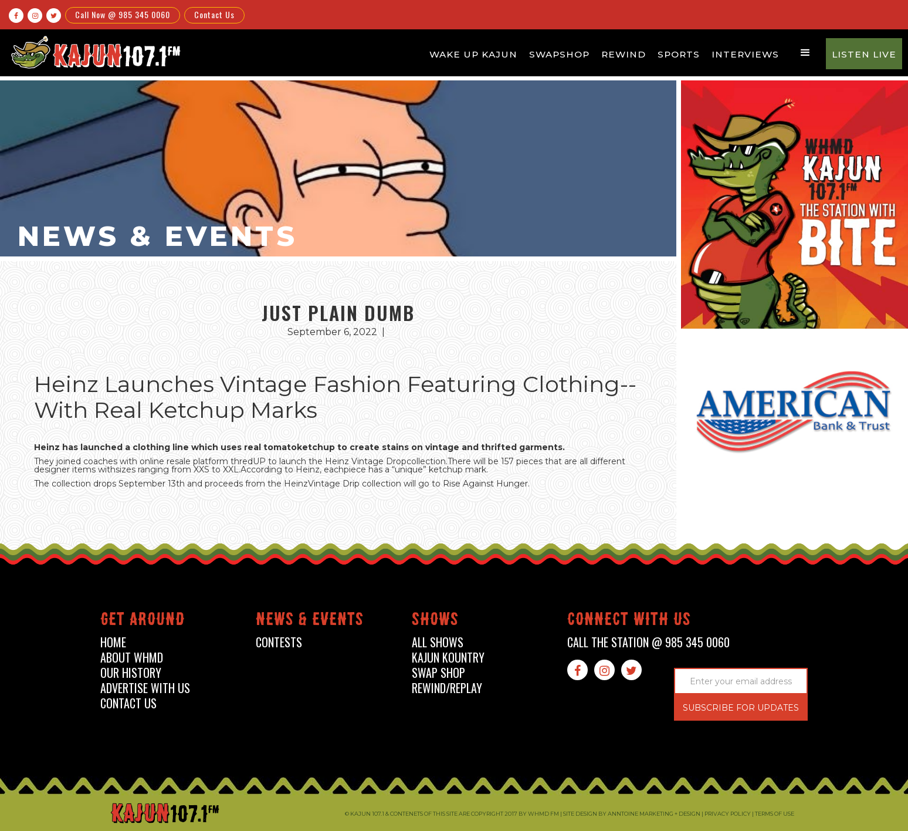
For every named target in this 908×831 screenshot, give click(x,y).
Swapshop (559, 54)
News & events (310, 621)
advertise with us (145, 688)
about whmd (131, 657)
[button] (805, 52)
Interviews (745, 54)
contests (279, 642)
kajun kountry (448, 657)
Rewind (623, 54)
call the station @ (648, 642)
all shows (437, 642)
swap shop (438, 673)
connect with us (629, 621)
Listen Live (864, 54)
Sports (679, 54)
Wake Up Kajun (473, 54)
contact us (128, 703)
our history (130, 673)
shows (435, 621)
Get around (142, 621)
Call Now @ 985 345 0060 (122, 14)
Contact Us (214, 14)
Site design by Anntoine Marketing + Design (631, 813)
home (113, 642)
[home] (94, 52)
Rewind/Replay (447, 688)
